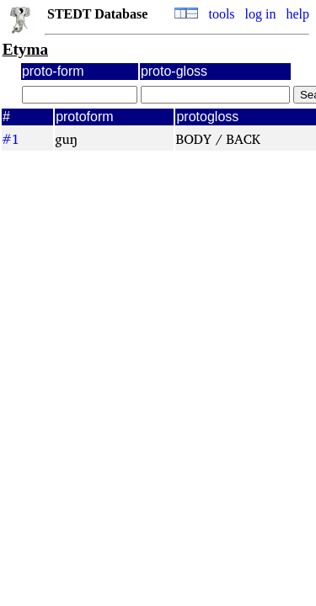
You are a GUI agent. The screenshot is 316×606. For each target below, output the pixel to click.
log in (260, 14)
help (297, 14)
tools (221, 14)
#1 (10, 139)
